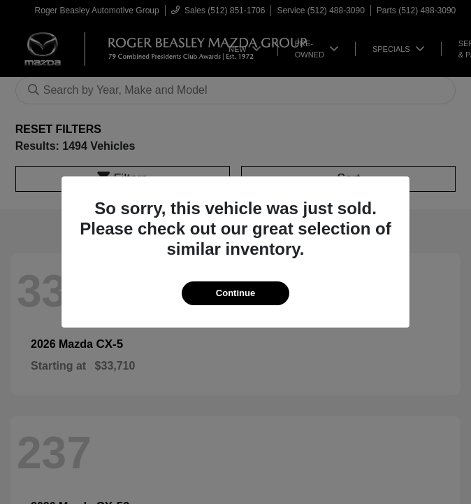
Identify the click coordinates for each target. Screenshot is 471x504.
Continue (235, 293)
